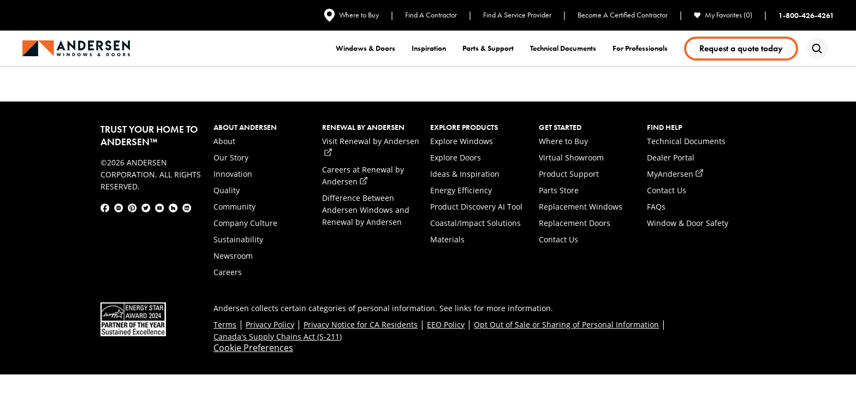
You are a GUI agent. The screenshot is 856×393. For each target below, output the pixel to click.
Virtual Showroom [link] (571, 157)
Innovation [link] (232, 174)
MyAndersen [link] (675, 174)
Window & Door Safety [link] (687, 223)
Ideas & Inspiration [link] (465, 174)
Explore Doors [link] (455, 157)
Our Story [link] (230, 157)
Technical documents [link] (563, 48)
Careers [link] (227, 272)
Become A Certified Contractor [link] (623, 15)
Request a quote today (741, 48)
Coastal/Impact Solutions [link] (475, 223)
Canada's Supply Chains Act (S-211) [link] (277, 336)
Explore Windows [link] (461, 141)
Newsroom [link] (233, 256)
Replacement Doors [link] (574, 223)
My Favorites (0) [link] (723, 15)
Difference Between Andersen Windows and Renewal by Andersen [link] (365, 210)
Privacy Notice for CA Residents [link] (361, 324)
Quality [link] (226, 190)
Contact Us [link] (558, 239)
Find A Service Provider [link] (517, 15)
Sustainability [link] (238, 239)
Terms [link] (224, 324)
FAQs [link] (656, 206)
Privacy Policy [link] (270, 324)
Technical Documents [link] (686, 141)
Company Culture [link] (245, 223)
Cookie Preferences (253, 348)
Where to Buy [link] (351, 15)
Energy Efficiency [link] (461, 190)
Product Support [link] (569, 174)
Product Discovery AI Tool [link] (476, 206)
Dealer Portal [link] (670, 157)
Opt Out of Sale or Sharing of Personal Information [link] (566, 324)
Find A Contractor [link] (431, 15)
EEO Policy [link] (446, 324)
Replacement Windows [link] (580, 206)
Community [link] (234, 206)
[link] (76, 48)
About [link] (224, 141)
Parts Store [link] (559, 190)
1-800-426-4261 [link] (806, 15)
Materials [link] (447, 239)
